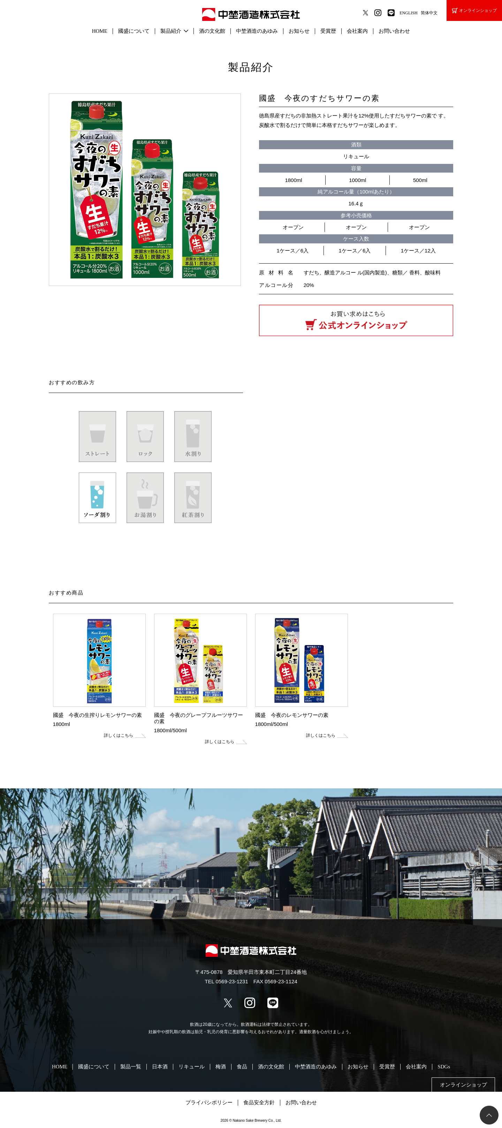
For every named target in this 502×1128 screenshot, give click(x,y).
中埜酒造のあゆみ (257, 31)
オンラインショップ (474, 10)
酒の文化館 (212, 31)
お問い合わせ (394, 31)
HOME (99, 31)
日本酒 (160, 1066)
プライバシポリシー (209, 1102)
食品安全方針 (259, 1102)
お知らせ (299, 31)
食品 (242, 1066)
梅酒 (220, 1066)
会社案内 (357, 31)
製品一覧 (130, 1066)
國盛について (134, 31)
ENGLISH (408, 12)
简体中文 (429, 12)
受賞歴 (328, 31)
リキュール (191, 1066)
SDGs (444, 1066)
